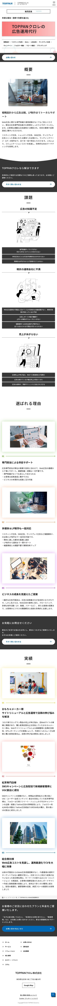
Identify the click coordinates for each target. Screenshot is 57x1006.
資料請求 (26, 947)
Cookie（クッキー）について (28, 998)
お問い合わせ (27, 942)
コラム (7, 964)
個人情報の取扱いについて (28, 995)
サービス (8, 947)
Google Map (28, 985)
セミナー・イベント (11, 960)
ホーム (7, 942)
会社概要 (26, 951)
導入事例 (8, 956)
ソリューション (10, 951)
